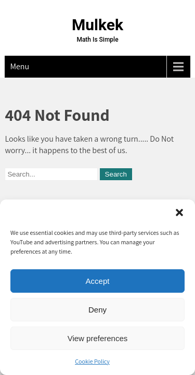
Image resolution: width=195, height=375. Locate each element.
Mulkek (97, 25)
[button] (179, 212)
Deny (97, 309)
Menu (19, 66)
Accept (98, 281)
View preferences (98, 338)
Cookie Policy (92, 361)
